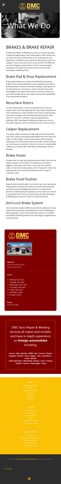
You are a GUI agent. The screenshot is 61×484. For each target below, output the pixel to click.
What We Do (30, 388)
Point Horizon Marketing (27, 459)
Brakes (30, 418)
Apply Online (30, 398)
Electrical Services (30, 440)
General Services (30, 410)
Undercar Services (30, 415)
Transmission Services (30, 423)
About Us (30, 393)
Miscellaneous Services (30, 445)
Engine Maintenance (30, 421)
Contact (30, 396)
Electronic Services (30, 443)
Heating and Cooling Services (31, 438)
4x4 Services (30, 435)
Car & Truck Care (30, 413)
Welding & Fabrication (30, 391)
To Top (7, 469)
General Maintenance (30, 386)
